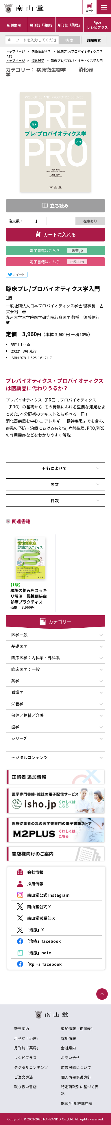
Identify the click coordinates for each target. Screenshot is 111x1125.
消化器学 (38, 60)
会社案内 (68, 1047)
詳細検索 (94, 40)
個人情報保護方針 (76, 1077)
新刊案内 (21, 1028)
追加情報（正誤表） (78, 1028)
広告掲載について (76, 1067)
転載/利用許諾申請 (76, 1103)
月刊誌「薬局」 (27, 1047)
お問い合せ (70, 1057)
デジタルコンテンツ (31, 1067)
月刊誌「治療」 (27, 1038)
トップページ (15, 51)
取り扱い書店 (25, 1086)
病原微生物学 (41, 51)
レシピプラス (25, 1057)
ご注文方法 (23, 1077)
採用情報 (68, 1038)
